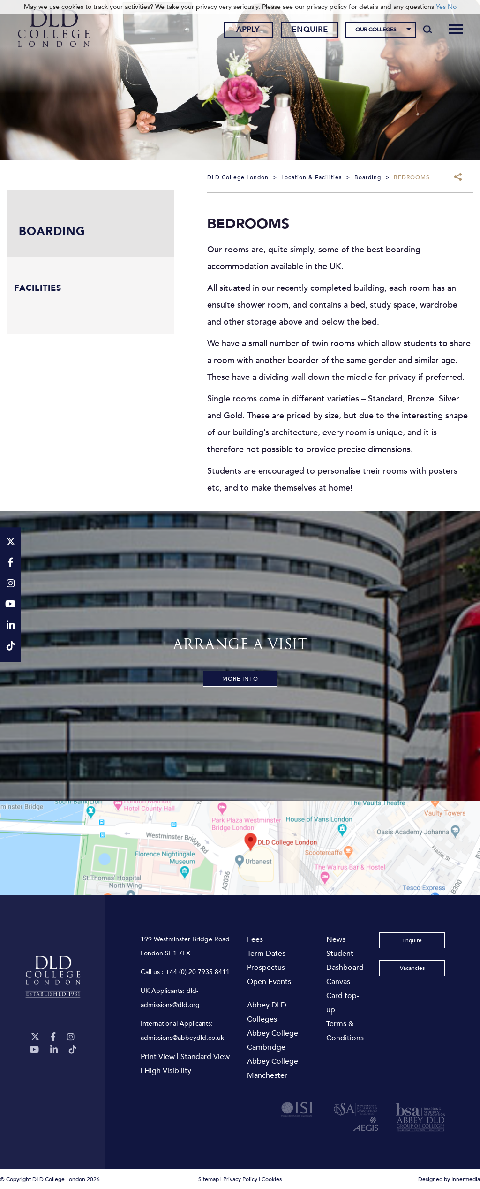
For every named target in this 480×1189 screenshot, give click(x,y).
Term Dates (266, 953)
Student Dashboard (345, 960)
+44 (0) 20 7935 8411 (197, 972)
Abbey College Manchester (272, 1068)
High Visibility (167, 1071)
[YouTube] (34, 1050)
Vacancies (412, 968)
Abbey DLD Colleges (266, 1012)
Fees (255, 939)
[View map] (240, 848)
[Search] (428, 29)
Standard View (205, 1057)
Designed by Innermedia (449, 1179)
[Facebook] (53, 1037)
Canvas (338, 982)
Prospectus (266, 967)
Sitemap (208, 1179)
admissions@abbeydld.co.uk (182, 1037)
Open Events (269, 982)
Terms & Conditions (345, 1031)
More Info (240, 678)
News (335, 939)
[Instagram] (70, 1037)
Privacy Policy (240, 1179)
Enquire (310, 29)
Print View (158, 1057)
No (452, 6)
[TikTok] (72, 1050)
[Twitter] (35, 1037)
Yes (441, 6)
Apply (248, 29)
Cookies (272, 1179)
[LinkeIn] (53, 1050)
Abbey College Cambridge (272, 1040)
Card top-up (342, 1003)
